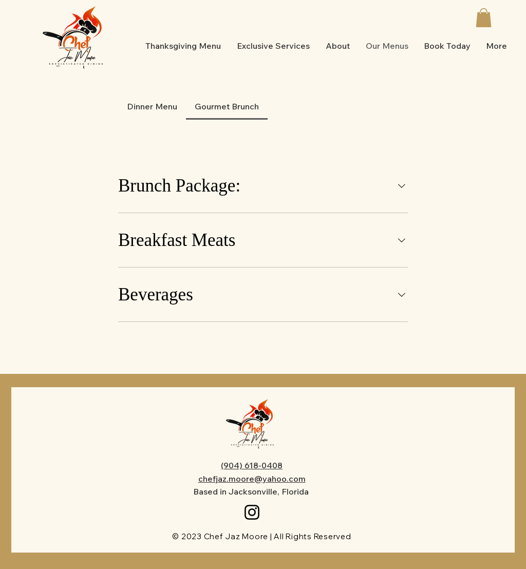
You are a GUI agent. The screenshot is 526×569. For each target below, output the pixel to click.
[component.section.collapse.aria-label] (402, 185)
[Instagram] (252, 512)
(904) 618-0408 (252, 465)
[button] (484, 17)
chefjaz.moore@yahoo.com (252, 478)
